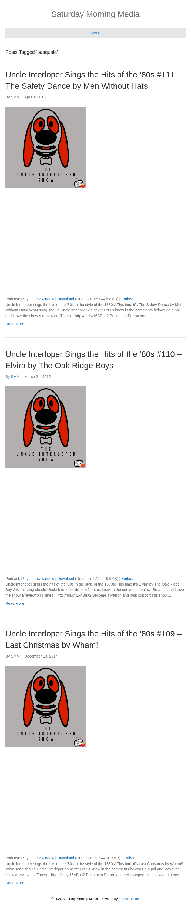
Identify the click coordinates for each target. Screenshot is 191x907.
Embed (127, 299)
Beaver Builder (129, 899)
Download (65, 299)
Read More (14, 324)
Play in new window (37, 299)
